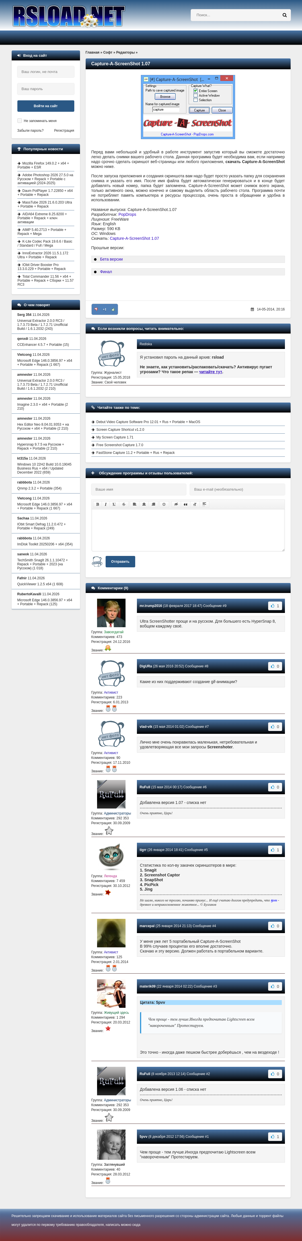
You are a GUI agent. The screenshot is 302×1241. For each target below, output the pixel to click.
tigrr (143, 850)
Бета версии (111, 259)
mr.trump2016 (151, 606)
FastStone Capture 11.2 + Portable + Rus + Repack (135, 453)
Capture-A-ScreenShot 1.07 (134, 238)
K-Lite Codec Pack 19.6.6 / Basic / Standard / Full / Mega (45, 243)
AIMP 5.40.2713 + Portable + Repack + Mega (42, 232)
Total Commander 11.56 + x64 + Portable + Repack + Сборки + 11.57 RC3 (46, 281)
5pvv (143, 1137)
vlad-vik (146, 727)
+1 (104, 309)
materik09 (148, 986)
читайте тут (210, 371)
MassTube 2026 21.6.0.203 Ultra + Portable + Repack (45, 204)
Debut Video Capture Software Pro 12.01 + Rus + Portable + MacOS (148, 422)
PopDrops (127, 214)
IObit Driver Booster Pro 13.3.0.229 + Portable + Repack (42, 267)
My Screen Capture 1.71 (114, 437)
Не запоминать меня (40, 121)
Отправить (120, 562)
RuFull (145, 787)
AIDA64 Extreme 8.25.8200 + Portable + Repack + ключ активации (42, 218)
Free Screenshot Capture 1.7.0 (119, 445)
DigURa (146, 666)
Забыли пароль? (30, 131)
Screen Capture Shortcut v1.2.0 (120, 430)
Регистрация (64, 131)
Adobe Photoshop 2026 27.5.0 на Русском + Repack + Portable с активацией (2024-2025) (45, 179)
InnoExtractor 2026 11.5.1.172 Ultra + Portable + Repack (43, 255)
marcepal (147, 926)
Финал (106, 271)
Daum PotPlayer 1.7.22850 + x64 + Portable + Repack (45, 193)
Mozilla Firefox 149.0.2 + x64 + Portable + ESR (43, 165)
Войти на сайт (46, 106)
